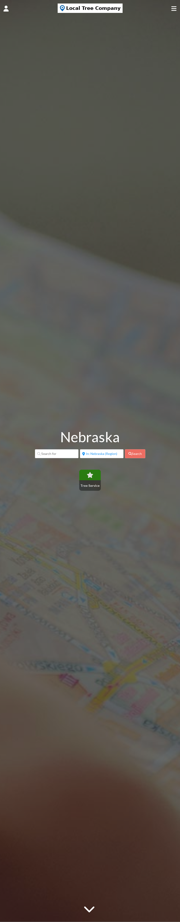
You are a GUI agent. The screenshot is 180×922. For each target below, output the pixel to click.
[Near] (102, 453)
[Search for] (57, 453)
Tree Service (90, 485)
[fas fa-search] (135, 453)
